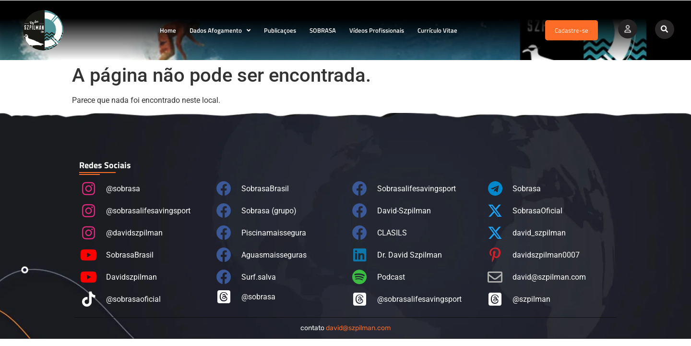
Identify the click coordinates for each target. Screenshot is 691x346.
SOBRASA (323, 30)
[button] (664, 29)
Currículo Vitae (437, 30)
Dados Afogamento (220, 30)
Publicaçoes (280, 30)
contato (345, 328)
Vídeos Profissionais (376, 30)
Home (168, 30)
